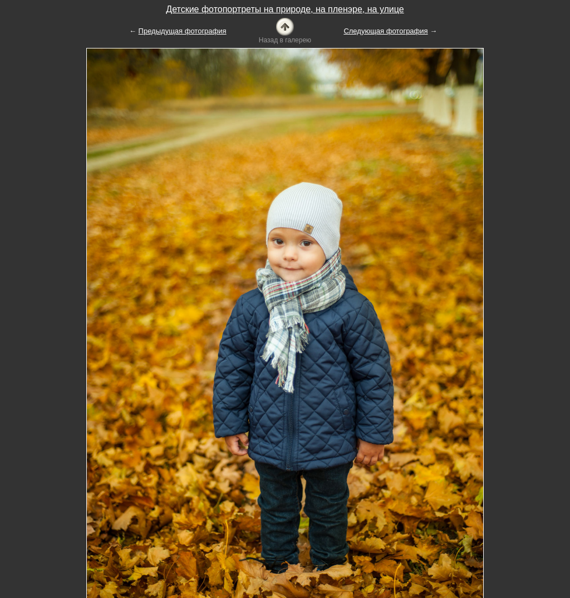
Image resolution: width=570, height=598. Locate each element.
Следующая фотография (385, 31)
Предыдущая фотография (183, 31)
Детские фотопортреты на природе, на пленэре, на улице (285, 9)
